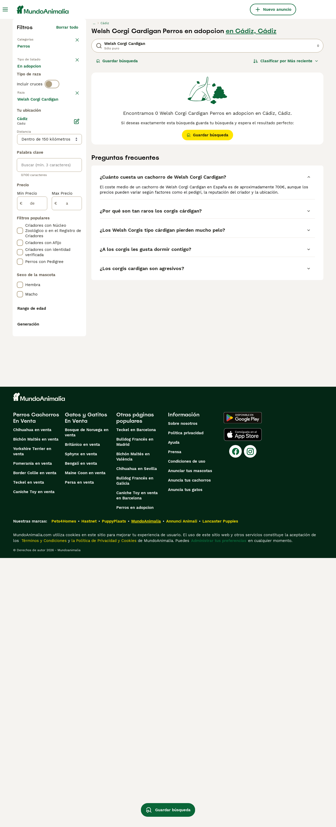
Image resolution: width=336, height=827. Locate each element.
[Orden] (285, 61)
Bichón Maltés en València (133, 726)
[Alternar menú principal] (5, 9)
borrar (72, 116)
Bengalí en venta (81, 732)
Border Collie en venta (34, 742)
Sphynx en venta (81, 723)
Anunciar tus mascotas (190, 739)
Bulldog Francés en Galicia (134, 750)
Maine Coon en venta (85, 742)
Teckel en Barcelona (136, 698)
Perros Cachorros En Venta (36, 686)
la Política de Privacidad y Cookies (103, 809)
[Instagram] (250, 720)
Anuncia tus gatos (185, 758)
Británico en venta (82, 713)
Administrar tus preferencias (218, 809)
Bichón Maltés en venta (36, 708)
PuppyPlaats (114, 790)
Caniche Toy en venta (34, 760)
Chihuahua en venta (32, 698)
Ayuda (174, 711)
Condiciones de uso (186, 730)
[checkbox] (20, 143)
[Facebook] (235, 720)
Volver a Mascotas (35, 39)
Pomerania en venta (32, 732)
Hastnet (89, 790)
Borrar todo (67, 27)
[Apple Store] (243, 703)
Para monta (33, 85)
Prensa (174, 721)
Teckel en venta (28, 751)
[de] (32, 344)
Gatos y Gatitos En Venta (86, 686)
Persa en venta (79, 751)
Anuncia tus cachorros (189, 749)
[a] (67, 344)
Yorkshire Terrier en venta (32, 720)
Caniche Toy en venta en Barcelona (137, 764)
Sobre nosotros (182, 692)
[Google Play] (243, 686)
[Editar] (76, 262)
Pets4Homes (63, 790)
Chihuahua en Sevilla (136, 737)
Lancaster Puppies (220, 790)
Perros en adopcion (135, 776)
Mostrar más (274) (64, 239)
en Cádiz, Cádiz (251, 31)
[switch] (52, 105)
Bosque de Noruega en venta (86, 701)
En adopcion (62, 72)
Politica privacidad (185, 702)
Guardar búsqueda (117, 61)
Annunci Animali (181, 790)
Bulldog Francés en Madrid (134, 711)
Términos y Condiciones (43, 809)
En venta (30, 72)
